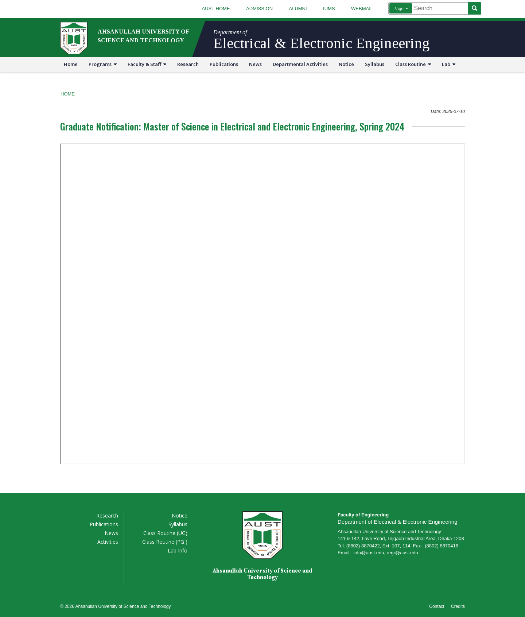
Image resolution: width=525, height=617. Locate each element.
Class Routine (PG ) (164, 541)
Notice (346, 64)
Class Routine (413, 64)
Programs (103, 64)
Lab (448, 64)
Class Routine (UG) (165, 533)
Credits (458, 606)
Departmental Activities (300, 64)
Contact (436, 606)
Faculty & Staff (147, 64)
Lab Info (177, 550)
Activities (107, 541)
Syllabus (374, 64)
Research (188, 64)
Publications (224, 64)
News (255, 64)
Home (71, 64)
